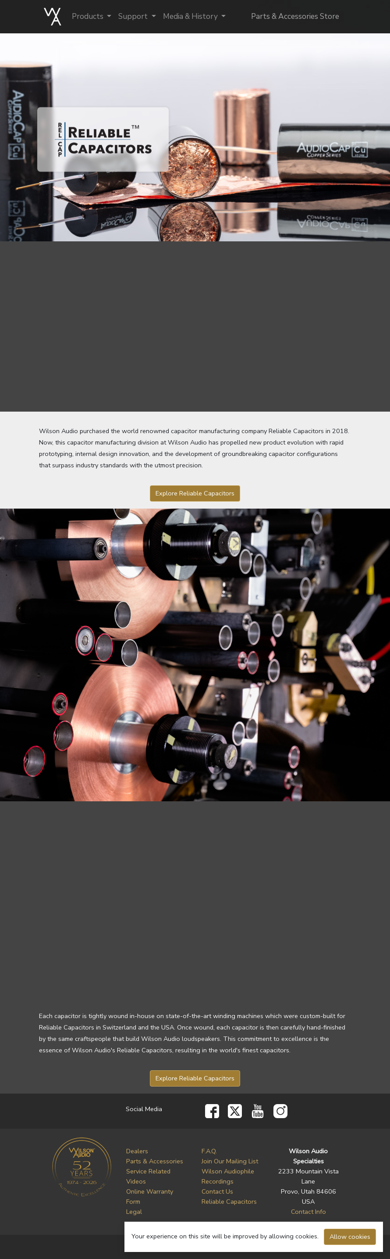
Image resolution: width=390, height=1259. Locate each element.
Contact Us (217, 1191)
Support (133, 16)
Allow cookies (350, 1236)
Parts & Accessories (154, 1161)
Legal (134, 1211)
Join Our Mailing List (230, 1161)
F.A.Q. (209, 1151)
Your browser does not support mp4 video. (195, 899)
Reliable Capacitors (229, 1201)
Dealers (137, 1151)
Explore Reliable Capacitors (195, 493)
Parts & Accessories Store (295, 16)
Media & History (191, 16)
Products (88, 16)
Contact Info (308, 1211)
